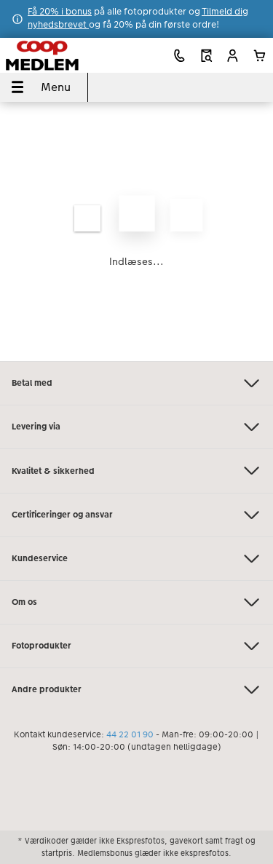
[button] (232, 55)
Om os (136, 602)
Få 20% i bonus (60, 11)
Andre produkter (136, 689)
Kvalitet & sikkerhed (136, 470)
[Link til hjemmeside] (58, 55)
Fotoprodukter (136, 646)
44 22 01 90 (130, 734)
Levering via (136, 427)
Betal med (136, 383)
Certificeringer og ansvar (136, 515)
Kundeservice (136, 558)
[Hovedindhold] (136, 231)
